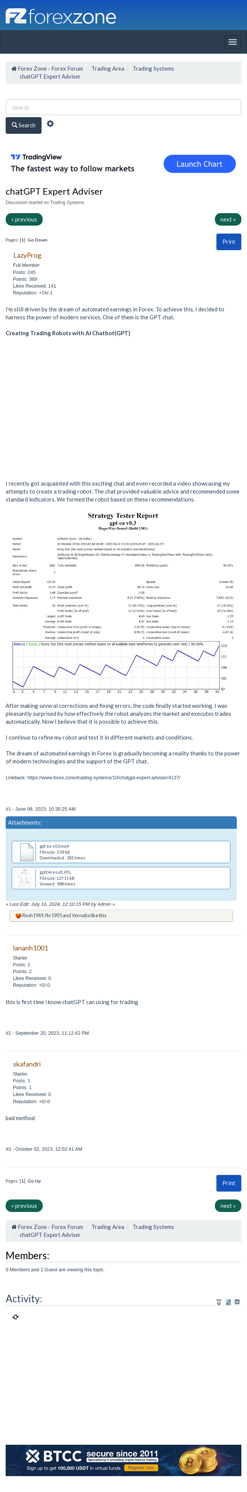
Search (24, 125)
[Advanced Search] (50, 124)
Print (228, 241)
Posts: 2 (21, 964)
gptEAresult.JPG (55, 872)
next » (228, 219)
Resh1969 (32, 915)
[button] (228, 242)
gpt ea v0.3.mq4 (54, 846)
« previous (24, 219)
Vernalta (81, 915)
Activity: (24, 1298)
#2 (9, 1033)
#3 (9, 1149)
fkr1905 (53, 915)
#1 (9, 809)
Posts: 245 (24, 272)
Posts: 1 (21, 1080)
